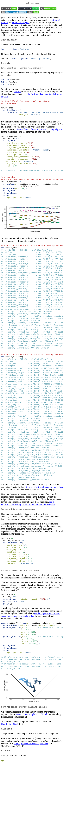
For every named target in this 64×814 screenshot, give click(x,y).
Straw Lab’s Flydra (20, 23)
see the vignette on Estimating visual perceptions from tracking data (28, 541)
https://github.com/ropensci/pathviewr (31, 793)
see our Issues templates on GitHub (31, 763)
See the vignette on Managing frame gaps (44, 525)
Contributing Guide (10, 773)
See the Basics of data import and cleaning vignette (39, 135)
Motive (17, 95)
